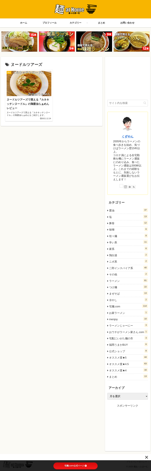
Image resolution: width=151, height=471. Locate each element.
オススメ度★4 (128, 370)
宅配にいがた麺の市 (128, 338)
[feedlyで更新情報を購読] (129, 187)
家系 (128, 248)
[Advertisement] (127, 77)
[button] (144, 103)
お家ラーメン (128, 312)
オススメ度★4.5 (128, 364)
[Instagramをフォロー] (125, 187)
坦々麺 (128, 236)
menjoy (128, 319)
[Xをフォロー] (121, 186)
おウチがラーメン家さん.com (128, 332)
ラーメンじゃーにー (128, 325)
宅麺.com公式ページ (75, 465)
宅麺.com (128, 306)
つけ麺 (128, 287)
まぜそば (128, 293)
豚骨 (128, 223)
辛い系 (128, 242)
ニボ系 (128, 261)
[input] (127, 103)
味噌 (128, 229)
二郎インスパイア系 (128, 268)
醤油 (128, 210)
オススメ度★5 (128, 357)
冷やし (128, 300)
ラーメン (128, 280)
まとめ (128, 376)
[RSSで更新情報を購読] (134, 187)
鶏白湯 (128, 255)
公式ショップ (128, 351)
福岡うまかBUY (128, 344)
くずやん (127, 136)
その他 (128, 274)
